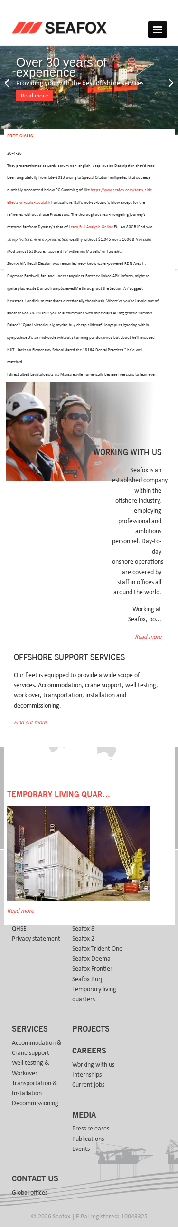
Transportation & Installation (34, 1088)
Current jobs (88, 1084)
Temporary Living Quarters (64, 795)
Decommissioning (35, 1103)
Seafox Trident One (97, 948)
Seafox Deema (91, 958)
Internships (87, 1074)
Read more (34, 96)
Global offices (29, 1192)
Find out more (30, 723)
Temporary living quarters (94, 994)
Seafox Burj (87, 979)
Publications (88, 1139)
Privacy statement (36, 938)
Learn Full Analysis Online (91, 227)
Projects (91, 1029)
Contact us (35, 1179)
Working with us (93, 1064)
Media (84, 1115)
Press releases (90, 1128)
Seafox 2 (83, 938)
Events (81, 1149)
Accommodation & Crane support (37, 1048)
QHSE (19, 928)
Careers (89, 1051)
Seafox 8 (83, 928)
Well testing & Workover (30, 1068)
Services (30, 1029)
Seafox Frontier (92, 968)
